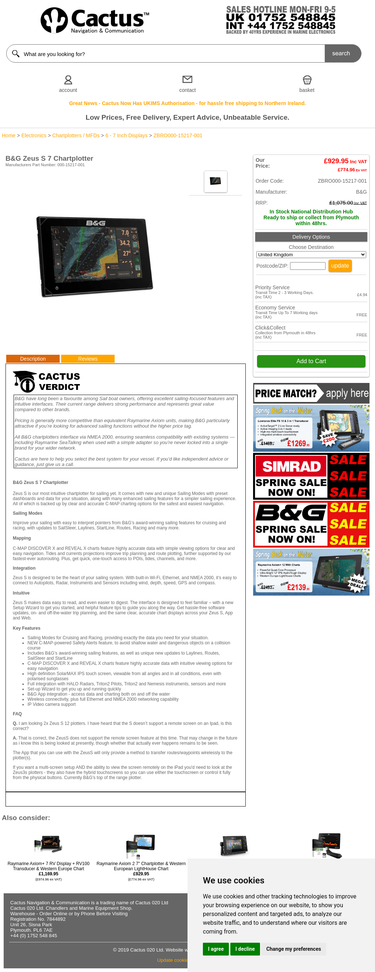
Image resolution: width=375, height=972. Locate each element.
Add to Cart (311, 361)
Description (33, 359)
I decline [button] (245, 949)
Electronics (33, 135)
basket (307, 90)
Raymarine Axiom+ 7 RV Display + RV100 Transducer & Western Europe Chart (49, 871)
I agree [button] (216, 949)
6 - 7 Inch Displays (126, 135)
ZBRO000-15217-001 (178, 135)
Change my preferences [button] (293, 949)
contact (187, 90)
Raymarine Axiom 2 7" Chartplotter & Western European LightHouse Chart (141, 871)
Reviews (88, 359)
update (340, 265)
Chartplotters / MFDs (76, 135)
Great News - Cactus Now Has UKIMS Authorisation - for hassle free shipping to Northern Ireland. (187, 103)
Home (8, 135)
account (68, 90)
